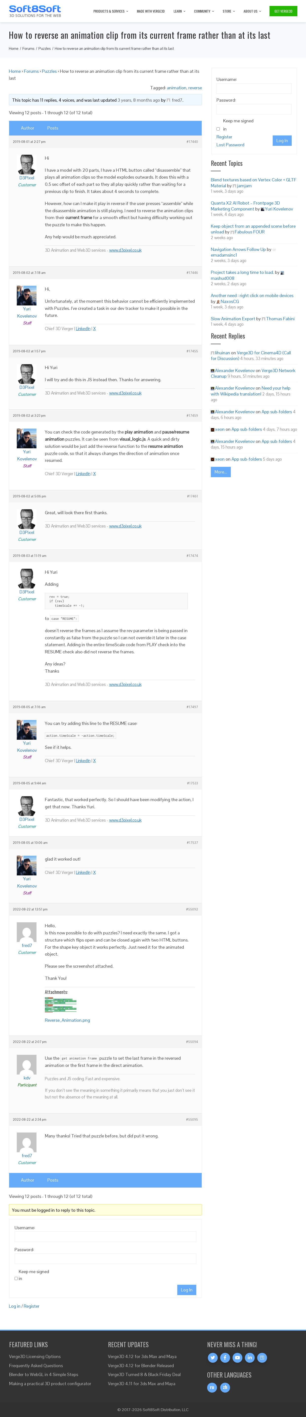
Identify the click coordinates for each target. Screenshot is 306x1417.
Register (31, 1306)
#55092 (192, 909)
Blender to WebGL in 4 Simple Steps (43, 1374)
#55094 (192, 1042)
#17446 (192, 273)
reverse (195, 88)
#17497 (192, 707)
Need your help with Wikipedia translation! (250, 391)
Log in (14, 1306)
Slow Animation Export (233, 318)
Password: (24, 1249)
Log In (187, 1290)
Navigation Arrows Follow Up (238, 249)
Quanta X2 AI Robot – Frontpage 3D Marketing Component (245, 205)
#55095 (192, 1120)
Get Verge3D (283, 11)
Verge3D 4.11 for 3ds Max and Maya (141, 1383)
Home (15, 71)
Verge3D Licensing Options (35, 1356)
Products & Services (111, 11)
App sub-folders (277, 412)
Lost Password (230, 145)
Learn (180, 11)
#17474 (192, 556)
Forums (31, 71)
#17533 (192, 783)
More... (221, 472)
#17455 (192, 351)
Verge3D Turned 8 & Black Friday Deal (144, 1374)
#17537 (192, 843)
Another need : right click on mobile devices (252, 295)
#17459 (192, 416)
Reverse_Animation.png (67, 1020)
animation (176, 88)
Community (204, 11)
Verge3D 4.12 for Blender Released (141, 1365)
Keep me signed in (34, 1275)
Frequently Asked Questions (36, 1365)
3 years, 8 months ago (139, 100)
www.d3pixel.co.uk (125, 250)
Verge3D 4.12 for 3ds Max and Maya (142, 1356)
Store (229, 11)
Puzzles (49, 71)
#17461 (192, 496)
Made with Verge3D (151, 11)
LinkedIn (83, 328)
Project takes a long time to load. (242, 272)
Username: (25, 1227)
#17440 (192, 142)
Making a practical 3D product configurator (50, 1383)
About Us (253, 11)
